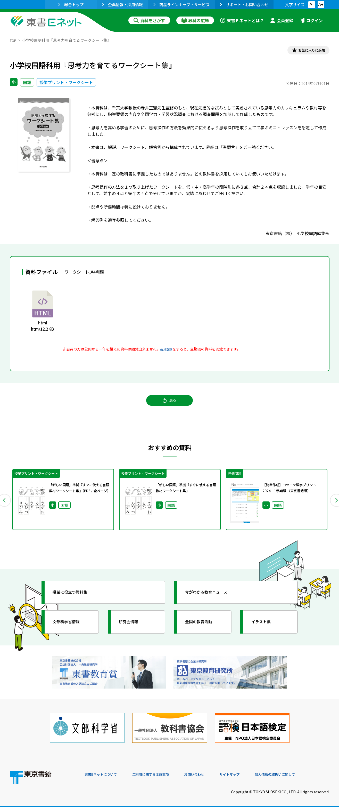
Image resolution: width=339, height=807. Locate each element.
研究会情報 (132, 628)
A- (312, 4)
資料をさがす (149, 20)
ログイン (311, 20)
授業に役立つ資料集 (76, 599)
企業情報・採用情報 (122, 4)
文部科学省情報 (71, 628)
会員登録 (281, 20)
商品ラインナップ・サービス (181, 4)
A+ (320, 4)
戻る (169, 406)
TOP (14, 40)
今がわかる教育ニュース (212, 599)
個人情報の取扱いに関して (304, 772)
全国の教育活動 (203, 628)
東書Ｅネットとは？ (242, 20)
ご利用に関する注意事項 (162, 772)
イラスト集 (265, 628)
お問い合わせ (212, 772)
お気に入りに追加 (307, 51)
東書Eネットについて (104, 772)
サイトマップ (252, 772)
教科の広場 (195, 20)
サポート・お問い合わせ (244, 4)
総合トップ (71, 4)
